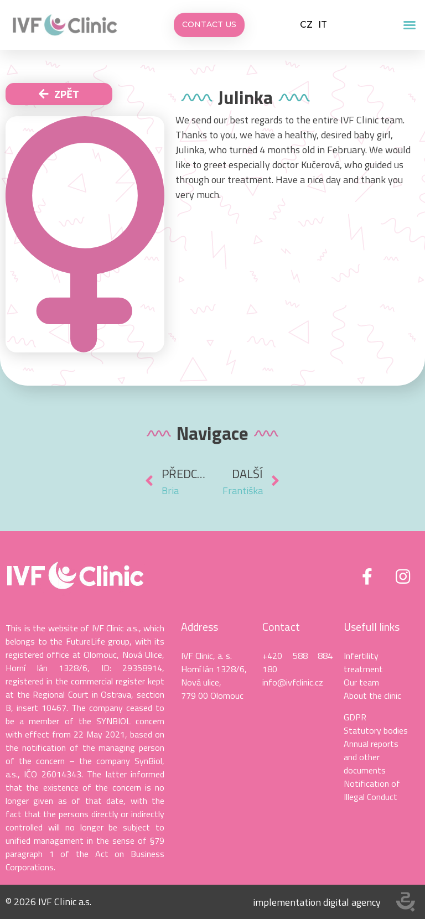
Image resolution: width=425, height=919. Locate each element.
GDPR (355, 717)
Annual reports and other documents (371, 757)
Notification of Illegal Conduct (372, 790)
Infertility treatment (363, 662)
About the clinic (372, 695)
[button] (409, 25)
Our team (361, 682)
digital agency (352, 902)
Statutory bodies (376, 730)
